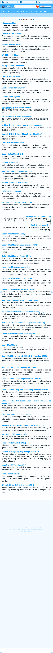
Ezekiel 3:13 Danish (10, 163)
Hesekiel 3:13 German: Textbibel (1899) (18, 289)
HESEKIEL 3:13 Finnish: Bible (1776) (17, 202)
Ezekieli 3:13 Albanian (11, 77)
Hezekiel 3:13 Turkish (10, 474)
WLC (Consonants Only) (41, 225)
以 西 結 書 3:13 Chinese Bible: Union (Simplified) (22, 134)
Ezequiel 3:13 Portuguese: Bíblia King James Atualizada (25, 390)
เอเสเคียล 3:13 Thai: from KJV (14, 465)
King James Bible (9, 23)
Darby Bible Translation (11, 34)
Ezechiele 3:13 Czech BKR (12, 154)
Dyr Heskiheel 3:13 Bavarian (13, 88)
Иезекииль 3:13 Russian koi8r (14, 434)
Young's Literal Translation (13, 66)
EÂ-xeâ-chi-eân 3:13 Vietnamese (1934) (18, 485)
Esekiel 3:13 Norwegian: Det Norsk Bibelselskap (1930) (24, 356)
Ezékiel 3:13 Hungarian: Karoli (14, 183)
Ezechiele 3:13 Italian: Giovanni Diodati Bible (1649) (23, 312)
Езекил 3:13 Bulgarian (11, 97)
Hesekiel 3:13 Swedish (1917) (14, 443)
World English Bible (10, 55)
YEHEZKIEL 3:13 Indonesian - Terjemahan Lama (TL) (23, 323)
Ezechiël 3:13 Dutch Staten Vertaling (17, 171)
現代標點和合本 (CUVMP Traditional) (16, 108)
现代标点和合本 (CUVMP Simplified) (16, 116)
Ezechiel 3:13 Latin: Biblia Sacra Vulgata (18, 334)
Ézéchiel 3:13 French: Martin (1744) (16, 256)
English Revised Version (12, 44)
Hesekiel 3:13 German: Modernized (16, 267)
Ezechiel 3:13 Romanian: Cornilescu (16, 414)
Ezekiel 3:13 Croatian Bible (13, 143)
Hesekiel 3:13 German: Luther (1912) (17, 278)
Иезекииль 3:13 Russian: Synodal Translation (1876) (23, 425)
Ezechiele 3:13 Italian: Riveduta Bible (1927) (20, 300)
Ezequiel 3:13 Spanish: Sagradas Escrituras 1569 (22, 379)
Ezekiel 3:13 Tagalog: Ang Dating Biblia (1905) (20, 452)
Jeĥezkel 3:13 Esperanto (12, 191)
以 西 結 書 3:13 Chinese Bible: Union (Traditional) (22, 125)
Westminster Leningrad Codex (38, 216)
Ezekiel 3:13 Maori (9, 345)
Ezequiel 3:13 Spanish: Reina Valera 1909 (19, 368)
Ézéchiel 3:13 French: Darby (13, 234)
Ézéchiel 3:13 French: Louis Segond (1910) (19, 245)
